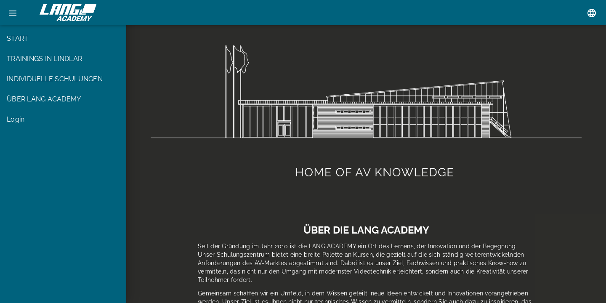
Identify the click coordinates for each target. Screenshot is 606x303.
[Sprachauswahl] (591, 12)
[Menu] (12, 12)
